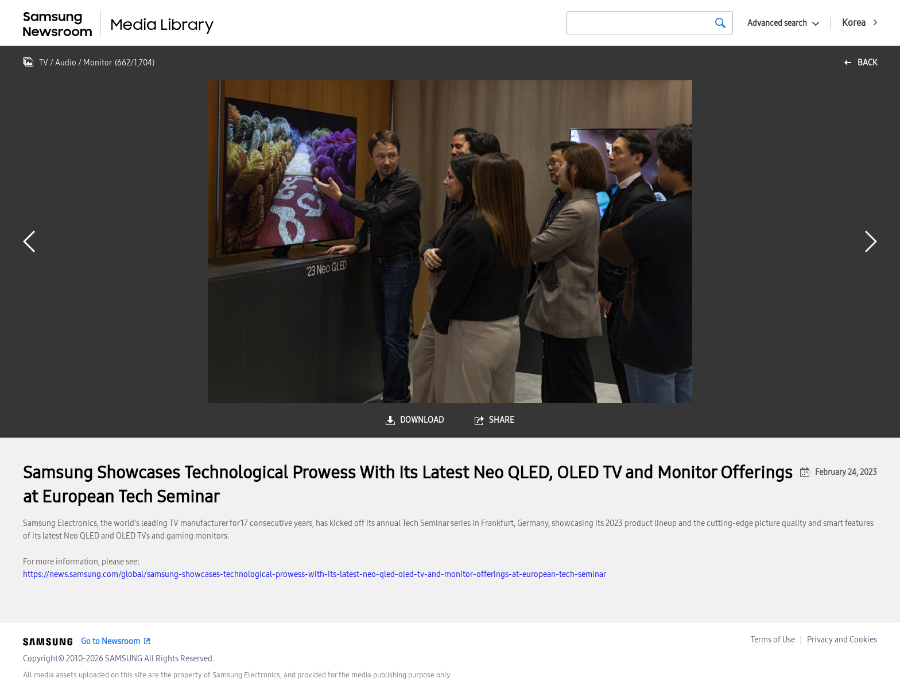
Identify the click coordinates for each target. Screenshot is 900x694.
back (867, 63)
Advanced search (777, 23)
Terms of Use (773, 640)
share (501, 420)
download (422, 420)
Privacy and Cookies (842, 640)
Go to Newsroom (110, 641)
